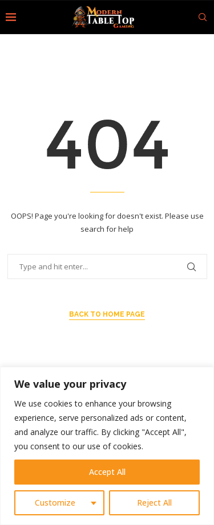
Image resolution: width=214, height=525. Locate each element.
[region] (107, 446)
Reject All (154, 502)
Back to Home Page (107, 314)
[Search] (202, 17)
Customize (55, 502)
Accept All (107, 471)
